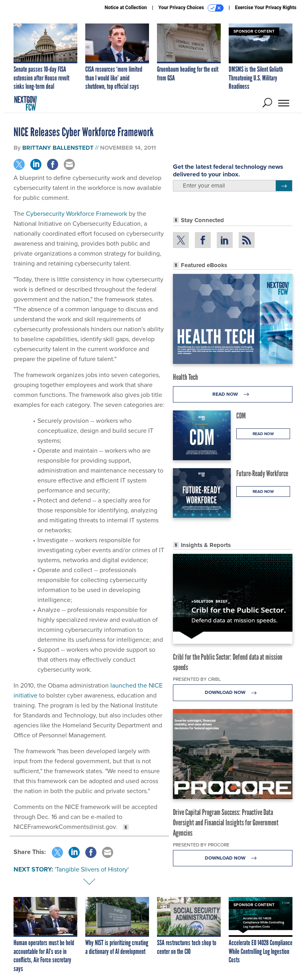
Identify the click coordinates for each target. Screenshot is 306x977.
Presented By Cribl (197, 679)
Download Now (233, 692)
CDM (241, 415)
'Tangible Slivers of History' (92, 869)
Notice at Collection (125, 7)
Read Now (232, 394)
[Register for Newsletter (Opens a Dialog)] (284, 185)
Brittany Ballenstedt (58, 147)
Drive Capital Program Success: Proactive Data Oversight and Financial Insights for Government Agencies (226, 822)
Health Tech (185, 377)
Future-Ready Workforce (262, 473)
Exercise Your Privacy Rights (265, 7)
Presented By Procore (201, 844)
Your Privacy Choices (191, 8)
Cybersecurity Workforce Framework (76, 213)
